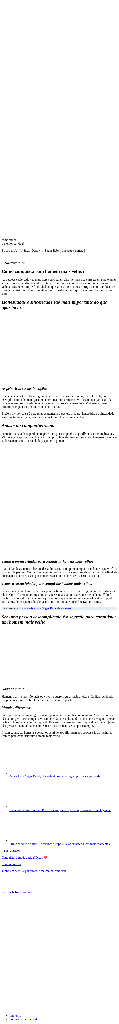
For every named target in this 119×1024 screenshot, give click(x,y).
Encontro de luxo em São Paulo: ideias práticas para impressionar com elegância (60, 810)
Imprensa (15, 1015)
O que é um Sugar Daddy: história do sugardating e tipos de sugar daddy (54, 776)
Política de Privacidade (23, 1019)
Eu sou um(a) (10, 250)
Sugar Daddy (31, 250)
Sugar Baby (52, 250)
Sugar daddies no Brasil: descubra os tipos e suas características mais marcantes (59, 844)
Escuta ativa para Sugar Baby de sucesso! (46, 608)
